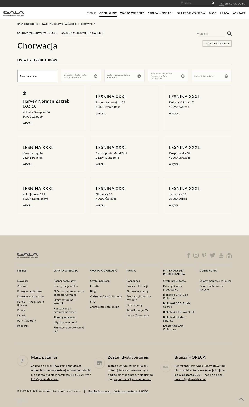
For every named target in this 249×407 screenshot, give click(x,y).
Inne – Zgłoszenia (138, 315)
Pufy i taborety (26, 320)
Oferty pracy (134, 305)
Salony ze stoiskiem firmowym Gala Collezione (168, 76)
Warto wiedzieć (132, 13)
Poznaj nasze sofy (65, 280)
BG (244, 3)
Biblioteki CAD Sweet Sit (178, 311)
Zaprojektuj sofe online (104, 306)
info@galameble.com (44, 386)
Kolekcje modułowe (29, 291)
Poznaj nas (133, 280)
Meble (91, 13)
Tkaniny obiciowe (65, 317)
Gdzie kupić (108, 13)
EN (226, 3)
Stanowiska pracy (137, 291)
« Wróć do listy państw (217, 43)
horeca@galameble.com (190, 395)
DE (239, 3)
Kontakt (239, 13)
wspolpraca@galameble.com (132, 392)
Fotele (21, 310)
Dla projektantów (191, 13)
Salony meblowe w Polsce (37, 32)
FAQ (93, 301)
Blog (212, 13)
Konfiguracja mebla (66, 286)
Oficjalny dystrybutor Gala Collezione (80, 76)
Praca (224, 13)
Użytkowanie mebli (66, 322)
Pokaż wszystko (29, 76)
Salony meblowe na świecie (59, 24)
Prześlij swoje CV (137, 310)
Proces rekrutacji (137, 286)
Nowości (22, 280)
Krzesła (22, 315)
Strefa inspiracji (160, 13)
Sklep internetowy (211, 76)
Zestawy (22, 286)
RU (230, 3)
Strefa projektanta (174, 280)
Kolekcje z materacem (31, 296)
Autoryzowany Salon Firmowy (124, 76)
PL (221, 3)
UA (235, 3)
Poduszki (22, 325)
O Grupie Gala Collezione (106, 296)
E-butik (94, 286)
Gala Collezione (27, 24)
